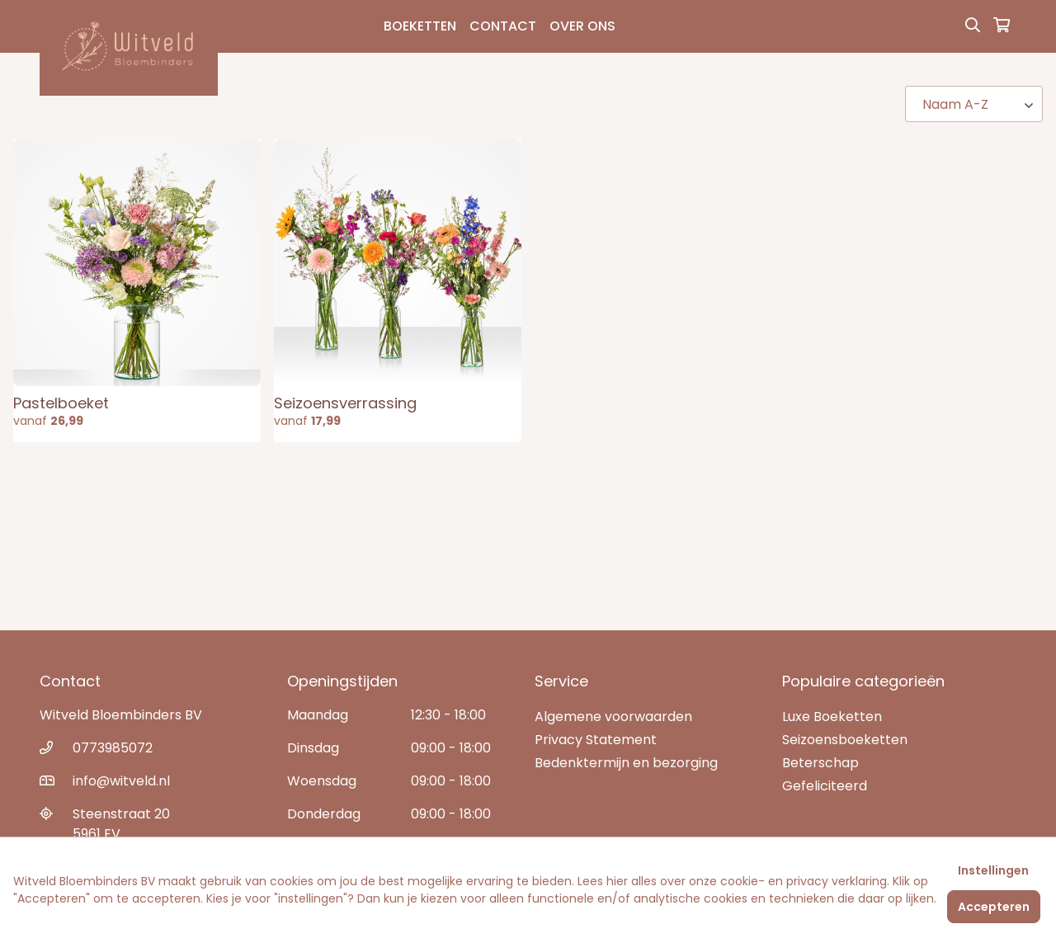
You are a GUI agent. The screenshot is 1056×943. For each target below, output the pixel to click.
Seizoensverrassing (345, 403)
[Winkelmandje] (1001, 26)
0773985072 (113, 747)
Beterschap (820, 762)
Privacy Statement (596, 739)
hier (617, 881)
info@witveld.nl (121, 780)
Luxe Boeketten (832, 716)
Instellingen (993, 870)
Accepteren (994, 906)
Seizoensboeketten (845, 739)
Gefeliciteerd (824, 785)
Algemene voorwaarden (613, 716)
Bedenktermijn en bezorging (626, 762)
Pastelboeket (61, 403)
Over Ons (582, 26)
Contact (502, 26)
